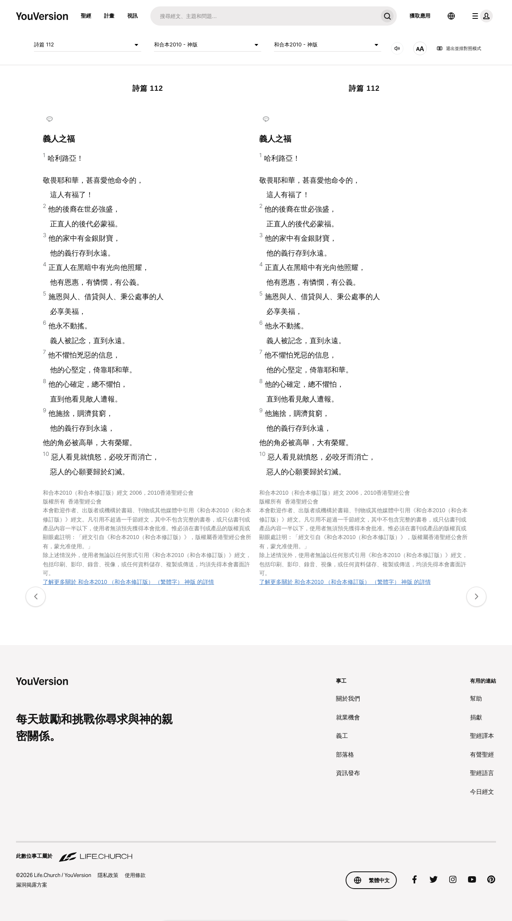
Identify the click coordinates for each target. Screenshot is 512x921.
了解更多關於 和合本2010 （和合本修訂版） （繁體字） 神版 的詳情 (128, 582)
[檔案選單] (481, 16)
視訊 (132, 15)
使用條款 (135, 875)
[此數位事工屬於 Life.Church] (256, 852)
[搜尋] (264, 16)
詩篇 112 (87, 45)
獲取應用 (420, 15)
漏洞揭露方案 (31, 884)
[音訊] (397, 48)
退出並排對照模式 (458, 48)
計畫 (109, 15)
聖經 (86, 15)
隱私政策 (108, 875)
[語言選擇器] (451, 16)
